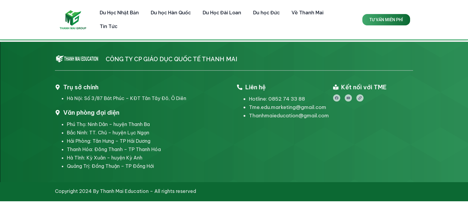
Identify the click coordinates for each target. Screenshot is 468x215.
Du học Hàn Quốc (171, 13)
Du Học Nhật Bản (119, 13)
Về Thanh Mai (308, 13)
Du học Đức (266, 13)
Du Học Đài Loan (222, 13)
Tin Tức (108, 26)
